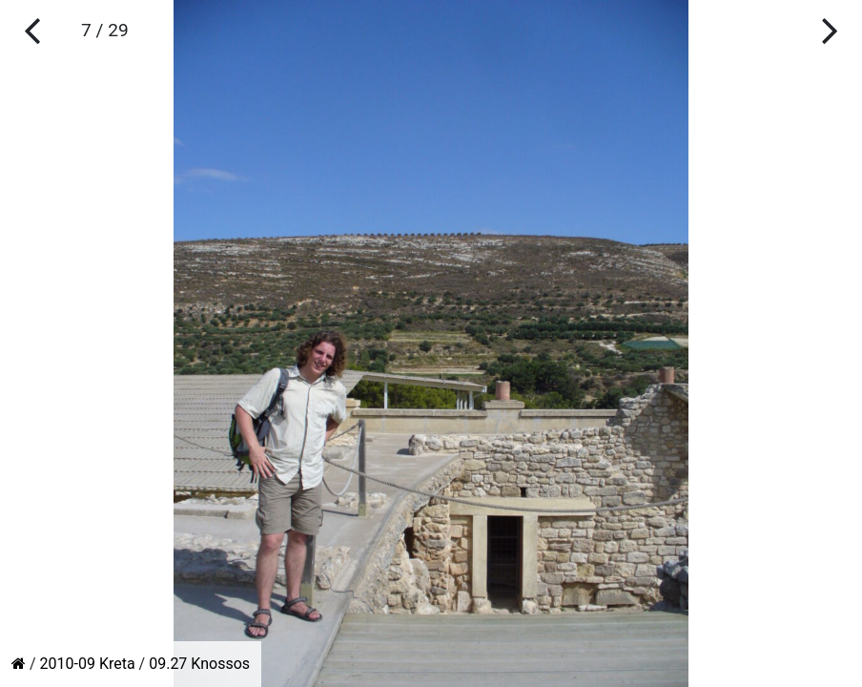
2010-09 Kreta (87, 664)
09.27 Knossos (199, 664)
